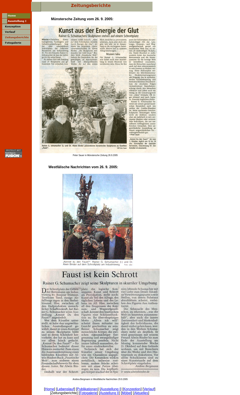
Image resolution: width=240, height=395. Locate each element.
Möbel (126, 393)
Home (49, 389)
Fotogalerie (88, 393)
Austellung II (109, 393)
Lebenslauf (65, 389)
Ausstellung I (110, 389)
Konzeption (132, 389)
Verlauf (149, 389)
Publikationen (87, 389)
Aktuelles (141, 393)
